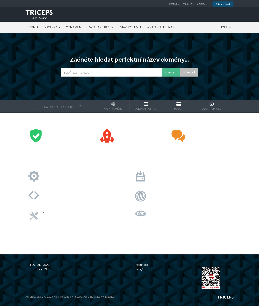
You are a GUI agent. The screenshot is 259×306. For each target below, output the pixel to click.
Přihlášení (188, 3)
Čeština (174, 3)
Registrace (201, 3)
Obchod (51, 27)
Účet (225, 27)
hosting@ (141, 264)
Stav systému (130, 27)
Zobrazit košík (223, 4)
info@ (139, 269)
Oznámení (74, 27)
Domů (33, 27)
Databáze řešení (101, 27)
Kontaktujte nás (160, 27)
